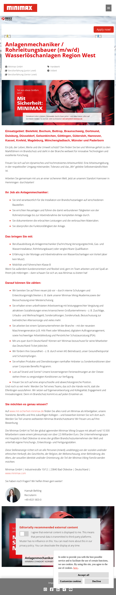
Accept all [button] (83, 574)
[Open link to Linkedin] (58, 589)
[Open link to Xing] (64, 589)
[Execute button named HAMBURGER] (108, 8)
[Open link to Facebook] (51, 589)
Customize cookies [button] (70, 581)
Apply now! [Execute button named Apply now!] (104, 29)
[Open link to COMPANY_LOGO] (20, 8)
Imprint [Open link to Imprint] (52, 583)
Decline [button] (96, 581)
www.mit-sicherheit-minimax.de (27, 411)
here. (75, 568)
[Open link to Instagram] (45, 589)
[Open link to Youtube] (70, 589)
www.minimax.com (15, 473)
